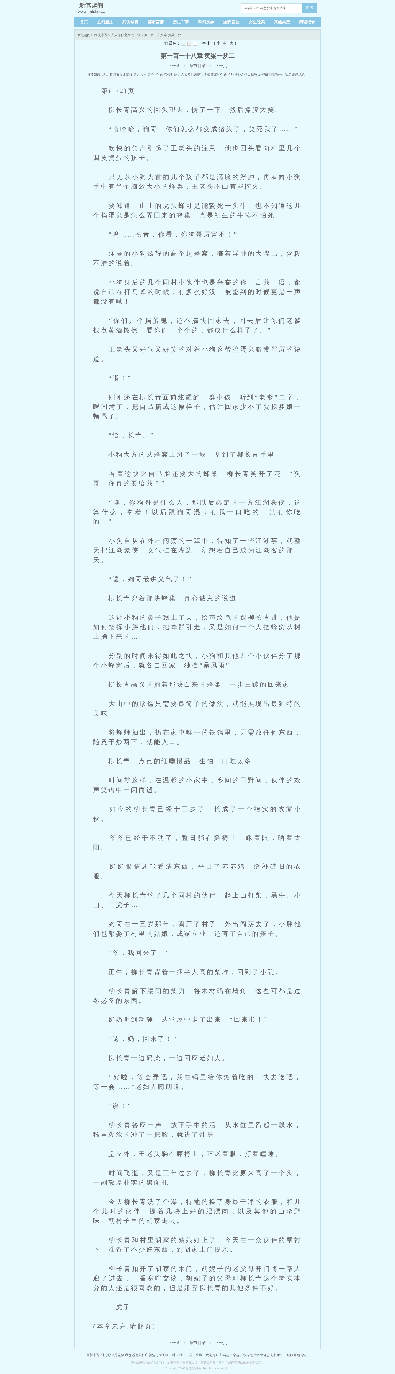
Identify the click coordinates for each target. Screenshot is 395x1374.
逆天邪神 (139, 74)
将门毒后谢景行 (121, 74)
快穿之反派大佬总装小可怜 (263, 1355)
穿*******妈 (155, 74)
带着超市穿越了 (231, 1355)
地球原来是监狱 (112, 1355)
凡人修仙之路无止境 (126, 35)
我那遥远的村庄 (136, 1355)
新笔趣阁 (83, 35)
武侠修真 (130, 22)
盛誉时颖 (170, 74)
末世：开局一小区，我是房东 (197, 1355)
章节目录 (197, 66)
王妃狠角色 (292, 1355)
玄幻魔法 (105, 22)
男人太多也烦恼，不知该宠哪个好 (202, 74)
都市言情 (156, 22)
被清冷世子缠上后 (162, 1355)
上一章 (174, 66)
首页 (84, 22)
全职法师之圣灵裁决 (242, 74)
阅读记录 (307, 22)
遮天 (105, 74)
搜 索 (309, 8)
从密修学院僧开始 (271, 74)
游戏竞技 (231, 22)
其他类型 (282, 22)
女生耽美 (257, 22)
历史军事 (181, 22)
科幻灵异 (206, 22)
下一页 (221, 66)
